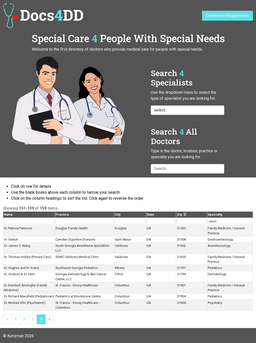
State (150, 214)
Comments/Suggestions (227, 15)
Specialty (215, 214)
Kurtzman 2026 (20, 336)
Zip (179, 214)
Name (8, 214)
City (117, 214)
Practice (62, 214)
